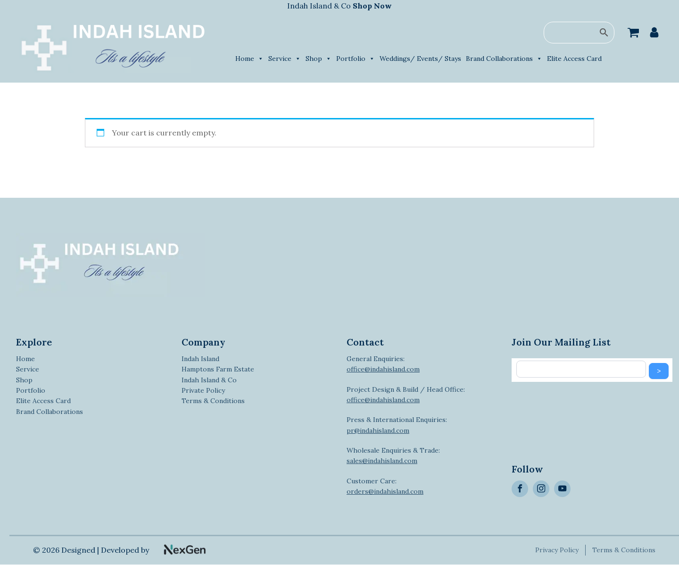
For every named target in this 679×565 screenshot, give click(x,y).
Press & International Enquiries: (397, 424)
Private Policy (203, 390)
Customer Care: (385, 486)
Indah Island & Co (339, 5)
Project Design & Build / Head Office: (406, 394)
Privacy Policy (557, 550)
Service (284, 58)
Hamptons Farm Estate (218, 369)
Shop (318, 58)
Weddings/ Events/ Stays (420, 58)
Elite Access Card (574, 58)
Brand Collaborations (504, 58)
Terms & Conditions (213, 400)
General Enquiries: (383, 363)
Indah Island (200, 358)
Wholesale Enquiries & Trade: (393, 455)
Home (249, 58)
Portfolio (355, 58)
